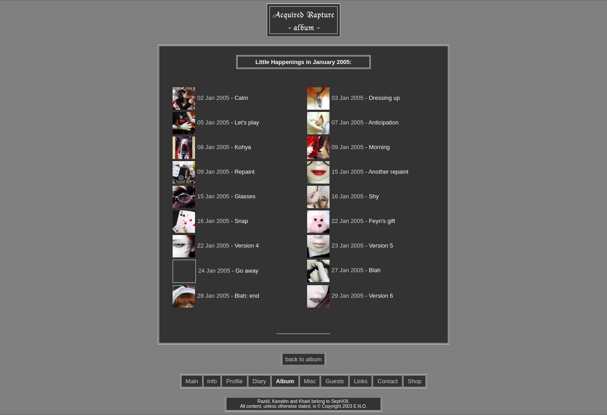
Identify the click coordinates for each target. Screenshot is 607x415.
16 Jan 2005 (335, 196)
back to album (304, 359)
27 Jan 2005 (335, 270)
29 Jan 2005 (335, 295)
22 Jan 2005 (335, 221)
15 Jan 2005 (335, 171)
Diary (259, 381)
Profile (234, 381)
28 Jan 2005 (201, 295)
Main (192, 381)
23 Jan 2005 (335, 245)
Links (360, 381)
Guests (334, 381)
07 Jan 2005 (335, 122)
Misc (310, 381)
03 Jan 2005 (335, 97)
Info (212, 381)
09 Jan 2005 (335, 147)
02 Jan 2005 (201, 97)
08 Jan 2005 (201, 147)
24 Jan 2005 (201, 270)
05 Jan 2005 (201, 122)
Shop (414, 381)
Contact (387, 381)
